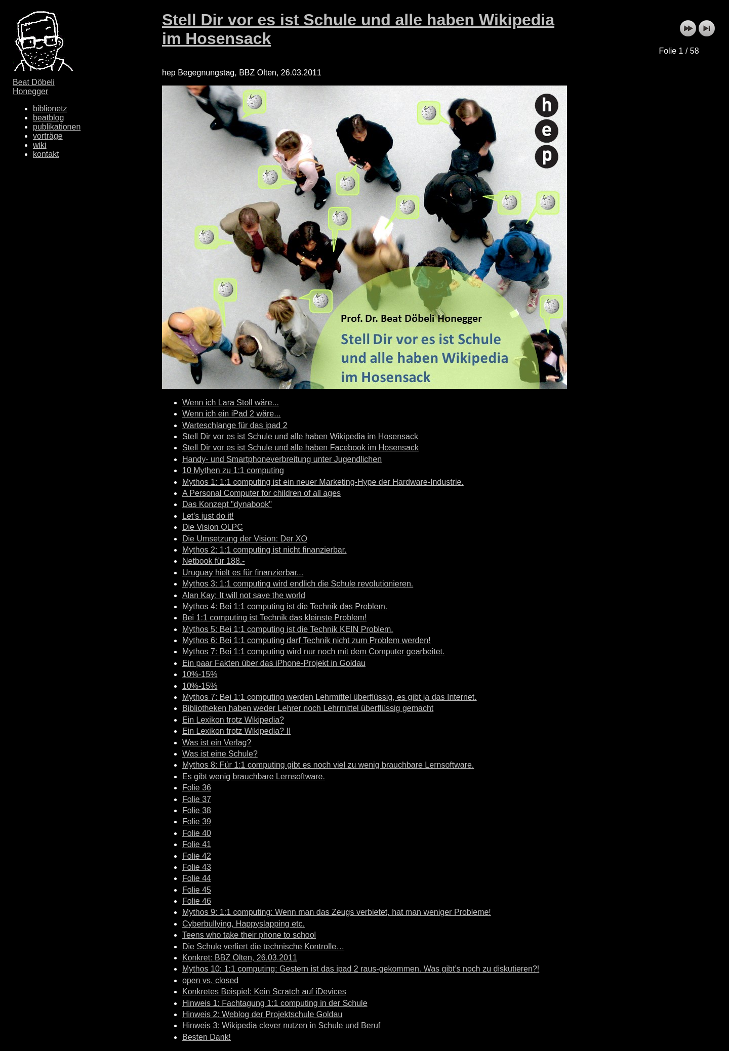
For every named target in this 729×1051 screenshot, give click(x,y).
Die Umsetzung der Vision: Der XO (244, 538)
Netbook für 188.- (213, 561)
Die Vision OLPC (212, 527)
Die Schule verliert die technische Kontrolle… (263, 946)
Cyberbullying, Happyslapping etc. (243, 923)
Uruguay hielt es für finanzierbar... (242, 572)
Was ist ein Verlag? (216, 742)
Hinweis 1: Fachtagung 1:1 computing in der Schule (275, 1003)
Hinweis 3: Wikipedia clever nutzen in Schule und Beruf (281, 1025)
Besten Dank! (206, 1037)
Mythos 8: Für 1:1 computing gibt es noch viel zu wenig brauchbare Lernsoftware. (328, 765)
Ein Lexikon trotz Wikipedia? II (236, 731)
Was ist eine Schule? (220, 753)
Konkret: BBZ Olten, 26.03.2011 (239, 957)
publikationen (56, 126)
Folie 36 (196, 787)
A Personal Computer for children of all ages (261, 493)
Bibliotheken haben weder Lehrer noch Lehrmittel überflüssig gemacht (307, 708)
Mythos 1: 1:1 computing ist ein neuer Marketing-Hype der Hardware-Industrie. (323, 482)
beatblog (48, 117)
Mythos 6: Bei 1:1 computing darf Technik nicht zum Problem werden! (306, 640)
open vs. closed (210, 980)
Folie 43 (196, 867)
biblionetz (50, 108)
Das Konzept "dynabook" (227, 504)
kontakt (46, 154)
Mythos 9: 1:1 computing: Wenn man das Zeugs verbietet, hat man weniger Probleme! (336, 912)
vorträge (48, 136)
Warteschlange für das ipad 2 (235, 425)
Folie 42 (196, 856)
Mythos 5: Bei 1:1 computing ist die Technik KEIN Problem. (287, 629)
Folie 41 (196, 844)
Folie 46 (196, 901)
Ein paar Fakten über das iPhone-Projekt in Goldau (274, 663)
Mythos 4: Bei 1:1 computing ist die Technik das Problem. (284, 606)
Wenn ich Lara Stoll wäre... (230, 402)
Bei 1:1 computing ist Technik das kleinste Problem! (274, 617)
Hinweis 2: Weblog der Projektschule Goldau (262, 1014)
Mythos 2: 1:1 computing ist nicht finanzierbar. (264, 549)
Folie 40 (196, 833)
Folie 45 (196, 890)
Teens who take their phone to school (249, 935)
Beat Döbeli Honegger (34, 87)
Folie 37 (196, 799)
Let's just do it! (208, 516)
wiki (40, 145)
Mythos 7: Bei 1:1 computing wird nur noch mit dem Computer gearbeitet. (313, 651)
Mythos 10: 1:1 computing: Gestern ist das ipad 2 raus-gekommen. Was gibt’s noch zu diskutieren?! (360, 968)
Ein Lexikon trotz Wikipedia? (233, 720)
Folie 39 (196, 821)
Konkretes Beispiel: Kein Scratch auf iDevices (264, 991)
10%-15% (199, 674)
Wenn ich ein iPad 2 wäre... (231, 413)
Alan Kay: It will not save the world (243, 595)
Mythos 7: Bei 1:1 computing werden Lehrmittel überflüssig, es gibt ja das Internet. (329, 697)
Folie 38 (196, 810)
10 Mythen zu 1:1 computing (233, 470)
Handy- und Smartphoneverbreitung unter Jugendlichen (282, 459)
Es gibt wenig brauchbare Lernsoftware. (253, 776)
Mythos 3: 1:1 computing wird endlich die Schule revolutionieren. (297, 583)
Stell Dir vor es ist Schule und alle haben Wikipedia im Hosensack (300, 436)
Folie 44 (196, 878)
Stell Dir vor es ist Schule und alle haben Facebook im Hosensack (300, 447)
